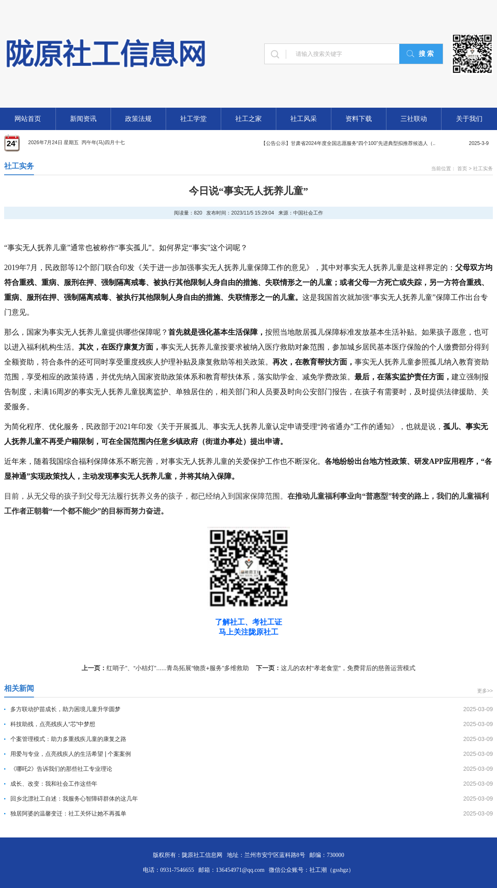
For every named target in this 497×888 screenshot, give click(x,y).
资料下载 (358, 118)
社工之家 (248, 118)
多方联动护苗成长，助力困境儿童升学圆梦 (65, 709)
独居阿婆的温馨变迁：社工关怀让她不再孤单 (68, 813)
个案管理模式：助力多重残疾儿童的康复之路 (68, 739)
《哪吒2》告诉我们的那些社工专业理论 (61, 768)
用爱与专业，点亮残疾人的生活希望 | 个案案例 (70, 753)
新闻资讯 (83, 118)
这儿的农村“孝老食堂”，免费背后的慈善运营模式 (348, 667)
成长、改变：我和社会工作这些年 (53, 783)
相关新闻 (19, 688)
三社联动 (413, 118)
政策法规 (138, 118)
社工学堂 (193, 118)
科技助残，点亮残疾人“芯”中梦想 (52, 724)
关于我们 (469, 118)
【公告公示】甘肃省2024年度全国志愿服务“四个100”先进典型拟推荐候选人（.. (348, 143)
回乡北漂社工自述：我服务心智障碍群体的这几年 (74, 798)
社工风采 (303, 118)
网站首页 (27, 118)
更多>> (485, 691)
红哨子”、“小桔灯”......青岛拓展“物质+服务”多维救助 (177, 667)
